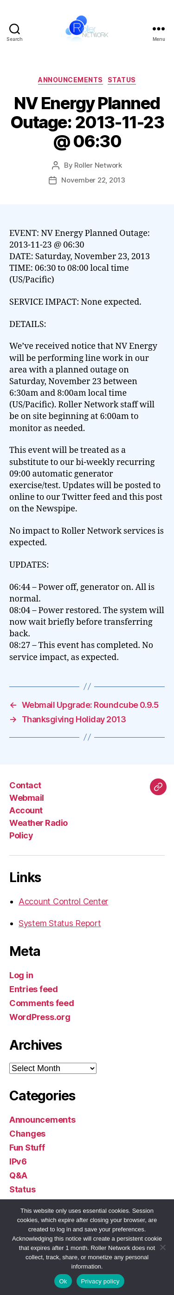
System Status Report (60, 923)
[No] (162, 1247)
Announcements (70, 80)
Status (122, 80)
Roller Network (98, 165)
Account (26, 810)
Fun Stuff (27, 1147)
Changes (27, 1133)
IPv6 (18, 1161)
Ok (63, 1281)
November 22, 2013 (93, 180)
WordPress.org (40, 1017)
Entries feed (33, 989)
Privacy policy (100, 1281)
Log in (21, 975)
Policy (21, 835)
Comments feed (41, 1003)
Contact (25, 785)
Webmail (26, 798)
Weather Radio (38, 823)
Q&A (18, 1175)
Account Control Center (63, 901)
